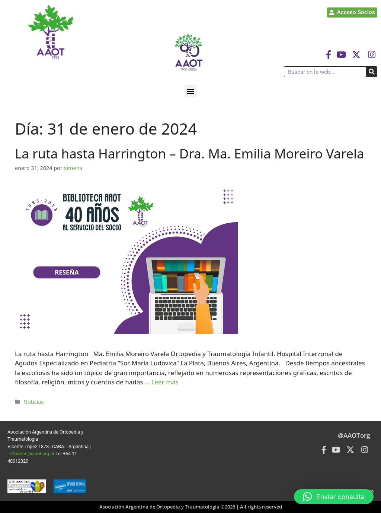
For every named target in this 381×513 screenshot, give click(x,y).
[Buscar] (371, 72)
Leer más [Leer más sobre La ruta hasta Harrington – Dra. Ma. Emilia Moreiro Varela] (165, 382)
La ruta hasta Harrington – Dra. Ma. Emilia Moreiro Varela (189, 153)
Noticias (33, 401)
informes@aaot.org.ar (32, 453)
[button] (191, 91)
